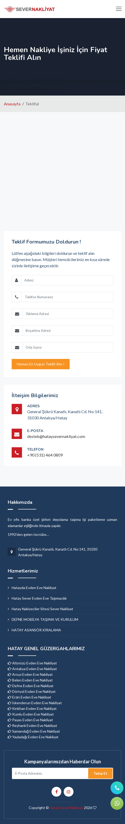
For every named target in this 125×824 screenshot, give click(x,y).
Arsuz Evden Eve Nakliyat (30, 674)
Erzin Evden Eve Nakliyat (29, 697)
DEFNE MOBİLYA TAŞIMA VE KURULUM (45, 619)
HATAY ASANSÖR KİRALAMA (36, 630)
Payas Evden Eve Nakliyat (30, 720)
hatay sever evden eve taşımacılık (39, 598)
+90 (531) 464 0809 (45, 454)
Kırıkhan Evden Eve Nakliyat (32, 708)
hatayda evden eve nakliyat (34, 587)
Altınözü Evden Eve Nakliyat (32, 663)
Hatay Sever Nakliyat (66, 807)
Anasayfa (12, 103)
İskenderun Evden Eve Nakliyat (35, 703)
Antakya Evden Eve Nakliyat (32, 668)
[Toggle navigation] (118, 9)
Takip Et (100, 773)
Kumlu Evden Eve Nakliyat (31, 714)
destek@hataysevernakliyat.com (56, 436)
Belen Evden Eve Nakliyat (30, 680)
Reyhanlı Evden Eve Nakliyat (32, 725)
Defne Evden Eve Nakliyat (31, 686)
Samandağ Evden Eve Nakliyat (34, 731)
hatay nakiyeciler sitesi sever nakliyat (42, 609)
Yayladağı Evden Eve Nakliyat (33, 737)
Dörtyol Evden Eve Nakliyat (32, 691)
